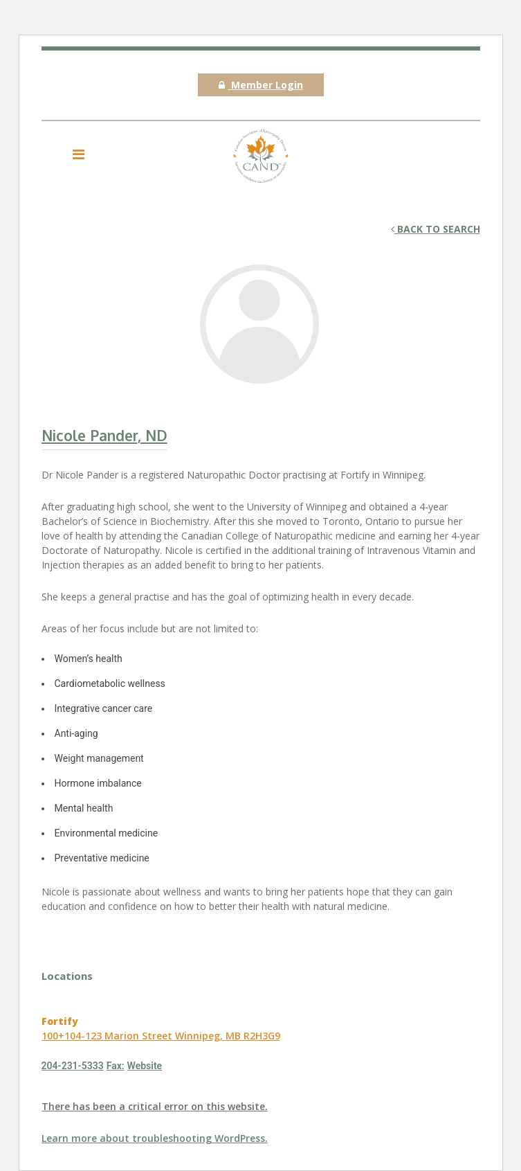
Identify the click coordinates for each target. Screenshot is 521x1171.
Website (145, 1065)
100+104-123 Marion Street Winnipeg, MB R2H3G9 (161, 1035)
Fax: (116, 1065)
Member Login (261, 84)
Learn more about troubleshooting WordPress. (155, 1138)
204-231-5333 (73, 1065)
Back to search (435, 228)
